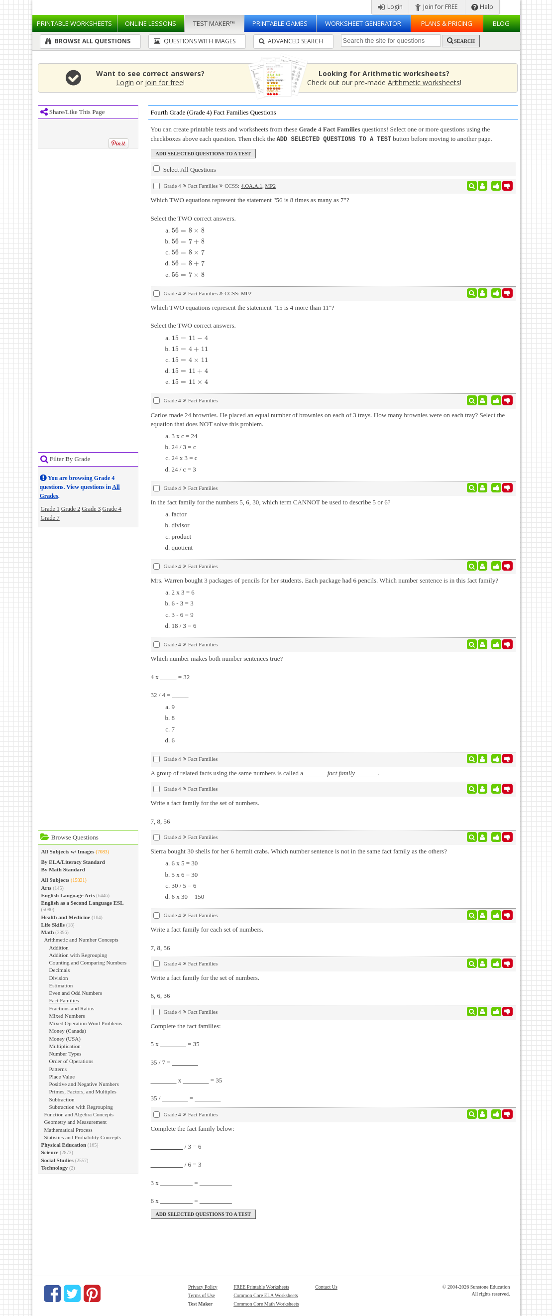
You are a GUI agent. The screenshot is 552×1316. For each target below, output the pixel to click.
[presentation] (188, 230)
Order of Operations (71, 1061)
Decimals (59, 970)
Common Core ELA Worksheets (265, 1295)
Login (390, 6)
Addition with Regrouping (78, 955)
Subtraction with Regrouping (81, 1107)
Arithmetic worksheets (424, 82)
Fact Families (64, 1000)
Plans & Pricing (446, 23)
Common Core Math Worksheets (266, 1303)
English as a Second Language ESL (82, 903)
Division (58, 978)
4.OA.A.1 (251, 185)
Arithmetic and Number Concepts (81, 940)
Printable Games (280, 23)
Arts (46, 888)
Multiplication (65, 1046)
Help (482, 6)
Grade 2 (70, 508)
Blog (501, 23)
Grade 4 (111, 508)
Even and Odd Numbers (75, 993)
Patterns (58, 1069)
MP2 (270, 185)
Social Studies (57, 1160)
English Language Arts (68, 895)
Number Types (65, 1054)
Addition (59, 948)
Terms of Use (201, 1295)
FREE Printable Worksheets (261, 1286)
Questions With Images (194, 41)
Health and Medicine (66, 917)
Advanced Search (291, 41)
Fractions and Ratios (72, 1008)
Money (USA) (65, 1039)
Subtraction (62, 1099)
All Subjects (55, 880)
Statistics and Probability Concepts (82, 1137)
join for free (164, 82)
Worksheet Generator (363, 23)
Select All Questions (184, 169)
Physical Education (64, 1145)
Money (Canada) (68, 1031)
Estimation (61, 985)
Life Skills (53, 925)
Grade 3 (91, 508)
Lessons (150, 23)
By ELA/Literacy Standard (73, 862)
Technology (54, 1168)
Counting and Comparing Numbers (88, 962)
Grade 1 (50, 508)
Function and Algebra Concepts (79, 1114)
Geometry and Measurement (75, 1122)
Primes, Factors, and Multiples (82, 1091)
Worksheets (74, 23)
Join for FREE (436, 6)
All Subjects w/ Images (68, 851)
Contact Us (326, 1286)
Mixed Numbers (67, 1016)
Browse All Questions (87, 41)
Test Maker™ (214, 23)
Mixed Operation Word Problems (85, 1023)
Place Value (62, 1076)
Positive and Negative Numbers (84, 1084)
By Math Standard (63, 869)
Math (47, 932)
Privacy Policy (203, 1286)
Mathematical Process (68, 1130)
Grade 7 (50, 517)
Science (50, 1152)
